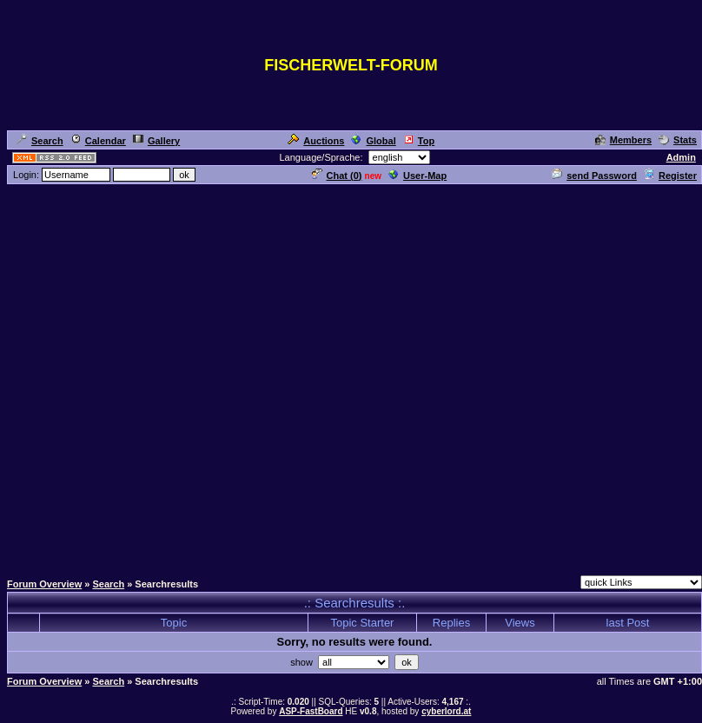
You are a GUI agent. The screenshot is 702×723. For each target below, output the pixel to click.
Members (623, 140)
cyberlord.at (446, 711)
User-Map (417, 175)
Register (670, 175)
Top (418, 141)
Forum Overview (44, 584)
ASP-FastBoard (310, 711)
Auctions (316, 141)
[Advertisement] (347, 377)
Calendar (98, 141)
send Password (594, 175)
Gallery (156, 141)
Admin (681, 157)
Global (373, 141)
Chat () (337, 175)
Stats (678, 140)
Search (40, 141)
